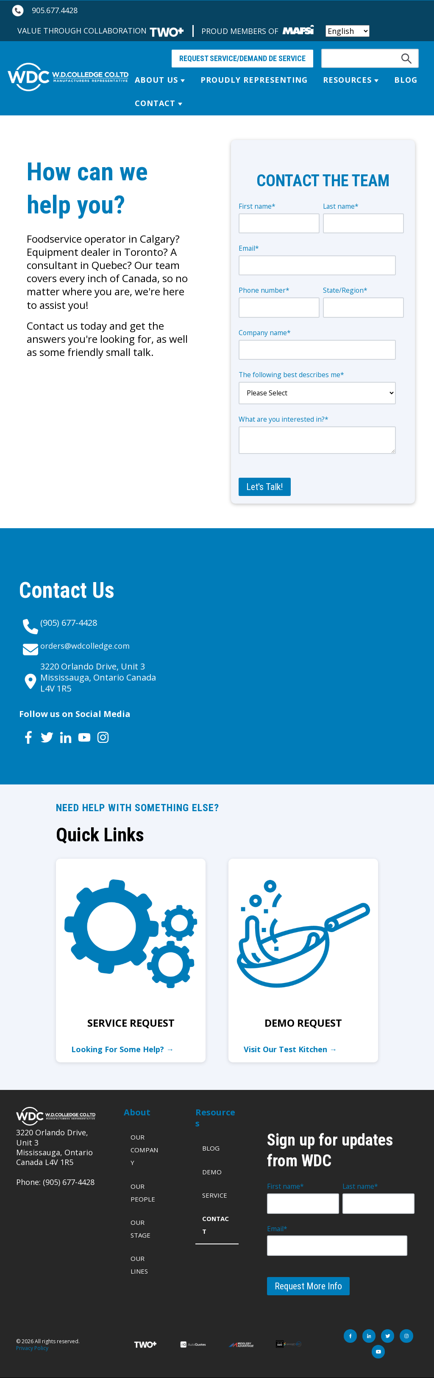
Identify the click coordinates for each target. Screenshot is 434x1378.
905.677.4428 (55, 10)
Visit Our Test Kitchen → (290, 1049)
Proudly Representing (254, 80)
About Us (156, 80)
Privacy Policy (32, 1348)
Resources (347, 80)
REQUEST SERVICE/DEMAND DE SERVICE (242, 58)
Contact (155, 103)
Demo (212, 1172)
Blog (405, 80)
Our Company (144, 1150)
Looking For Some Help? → (122, 1049)
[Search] (370, 58)
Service (214, 1195)
